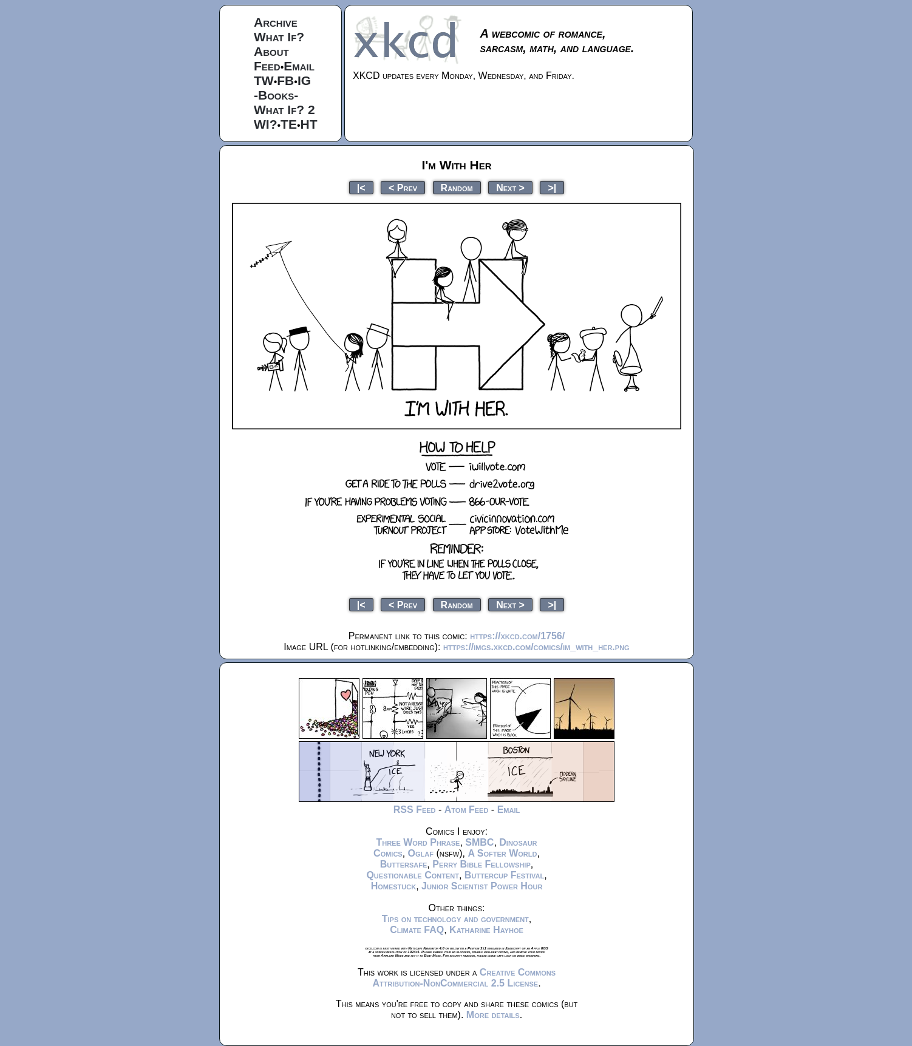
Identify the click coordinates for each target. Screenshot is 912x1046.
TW (264, 80)
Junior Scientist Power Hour (481, 886)
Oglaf (421, 853)
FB (285, 80)
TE (289, 124)
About (271, 51)
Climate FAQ (417, 930)
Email (299, 66)
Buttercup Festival (504, 875)
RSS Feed (414, 809)
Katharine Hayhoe (486, 930)
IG (304, 80)
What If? (279, 37)
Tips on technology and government (455, 919)
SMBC (479, 842)
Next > (510, 187)
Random (457, 187)
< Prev (403, 187)
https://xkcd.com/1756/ (517, 636)
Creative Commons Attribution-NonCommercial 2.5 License (464, 977)
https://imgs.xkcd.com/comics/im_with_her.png (536, 647)
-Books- (276, 95)
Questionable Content (412, 875)
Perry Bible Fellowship (481, 864)
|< (361, 187)
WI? (265, 124)
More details (493, 1015)
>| (552, 187)
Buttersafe (403, 864)
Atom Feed (466, 809)
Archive (276, 22)
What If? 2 (284, 110)
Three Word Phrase (418, 842)
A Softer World (502, 853)
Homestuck (394, 886)
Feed (267, 66)
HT (309, 124)
